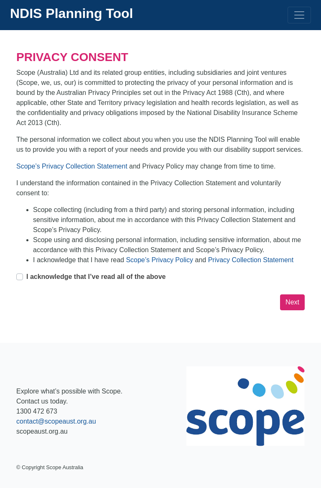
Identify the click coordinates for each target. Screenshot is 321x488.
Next (292, 302)
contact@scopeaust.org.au (56, 421)
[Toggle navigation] (299, 15)
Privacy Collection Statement (251, 259)
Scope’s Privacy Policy (160, 259)
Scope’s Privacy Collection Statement (72, 166)
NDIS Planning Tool (71, 13)
